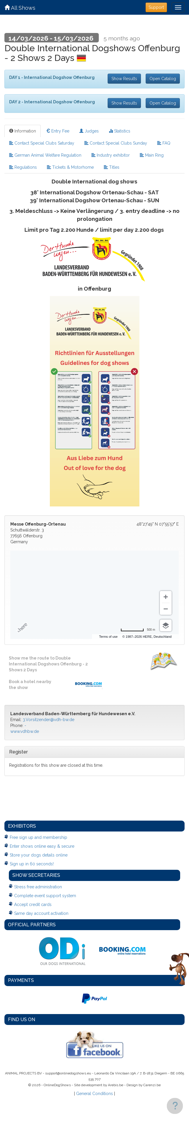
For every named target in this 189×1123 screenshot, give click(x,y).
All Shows (19, 8)
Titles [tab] (111, 167)
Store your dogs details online (39, 855)
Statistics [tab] (119, 131)
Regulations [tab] (23, 167)
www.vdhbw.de (24, 731)
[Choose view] (166, 625)
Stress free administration (38, 887)
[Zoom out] (166, 609)
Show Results (124, 78)
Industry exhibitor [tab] (110, 155)
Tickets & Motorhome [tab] (70, 167)
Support (156, 7)
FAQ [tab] (163, 143)
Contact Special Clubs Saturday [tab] (41, 143)
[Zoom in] (166, 597)
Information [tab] (22, 131)
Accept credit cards (33, 904)
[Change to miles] (138, 630)
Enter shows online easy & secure (42, 846)
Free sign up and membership (38, 837)
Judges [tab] (89, 131)
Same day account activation (41, 913)
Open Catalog (162, 78)
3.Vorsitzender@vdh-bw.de (48, 719)
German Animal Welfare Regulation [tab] (45, 155)
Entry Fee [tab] (57, 131)
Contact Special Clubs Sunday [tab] (115, 143)
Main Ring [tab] (152, 155)
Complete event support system (45, 895)
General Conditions (94, 1093)
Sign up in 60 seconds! (32, 864)
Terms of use (108, 636)
